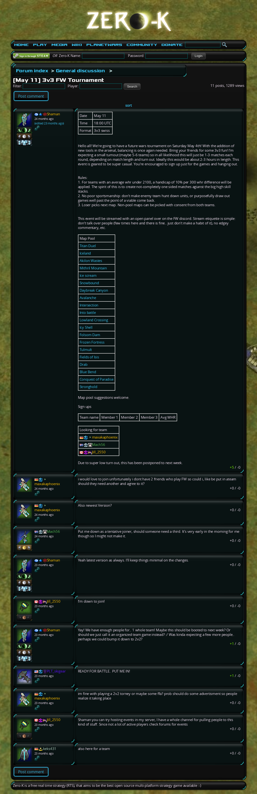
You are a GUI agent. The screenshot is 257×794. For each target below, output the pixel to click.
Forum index (32, 70)
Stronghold (88, 386)
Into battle (88, 312)
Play (40, 44)
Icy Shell (86, 327)
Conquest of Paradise (97, 379)
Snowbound (89, 283)
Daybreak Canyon (94, 290)
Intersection (89, 305)
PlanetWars (104, 44)
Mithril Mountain (93, 268)
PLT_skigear (56, 671)
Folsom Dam (90, 335)
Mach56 (98, 444)
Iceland (85, 253)
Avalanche (88, 297)
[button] (198, 56)
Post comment (31, 96)
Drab (83, 364)
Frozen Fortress (92, 342)
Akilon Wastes (91, 260)
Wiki (77, 44)
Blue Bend (88, 372)
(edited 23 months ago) (49, 123)
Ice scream (88, 275)
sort (128, 105)
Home (21, 44)
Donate (172, 44)
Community (141, 44)
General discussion (80, 70)
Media (59, 44)
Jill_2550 (99, 452)
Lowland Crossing (94, 320)
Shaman (53, 114)
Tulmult (86, 349)
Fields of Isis (89, 357)
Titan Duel (88, 246)
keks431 (50, 748)
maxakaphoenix (105, 437)
